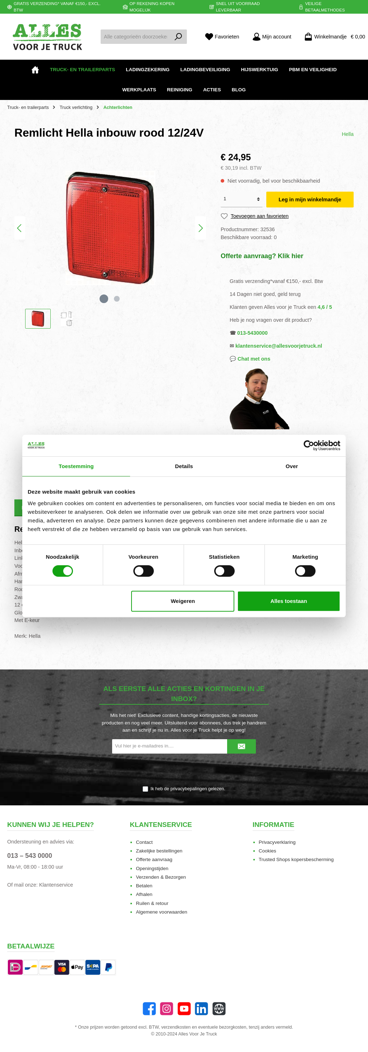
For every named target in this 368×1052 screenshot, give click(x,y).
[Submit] (241, 746)
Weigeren (183, 601)
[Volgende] (200, 228)
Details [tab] (184, 466)
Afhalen (144, 894)
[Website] (219, 1009)
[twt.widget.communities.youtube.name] (184, 1009)
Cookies (267, 851)
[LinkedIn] (201, 1009)
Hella (348, 134)
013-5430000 (252, 333)
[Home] (35, 70)
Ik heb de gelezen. (188, 788)
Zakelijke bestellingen (159, 851)
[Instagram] (166, 1009)
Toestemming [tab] (76, 466)
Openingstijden (152, 868)
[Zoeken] (178, 36)
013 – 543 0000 (29, 855)
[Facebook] (149, 1009)
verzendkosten (176, 1027)
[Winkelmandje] (332, 36)
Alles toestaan (289, 601)
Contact (144, 842)
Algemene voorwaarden (161, 912)
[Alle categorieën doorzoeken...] (135, 36)
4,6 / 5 (325, 307)
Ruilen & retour (152, 903)
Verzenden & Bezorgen (161, 877)
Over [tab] (292, 466)
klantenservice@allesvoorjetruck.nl (278, 346)
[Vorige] (19, 228)
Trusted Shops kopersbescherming (296, 859)
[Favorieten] (222, 36)
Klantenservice (56, 885)
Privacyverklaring (277, 842)
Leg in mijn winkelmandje (310, 199)
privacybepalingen (188, 788)
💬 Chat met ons (250, 359)
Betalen (144, 885)
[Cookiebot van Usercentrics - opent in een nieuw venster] (308, 445)
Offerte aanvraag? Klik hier (262, 256)
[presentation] (184, 770)
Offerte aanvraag (154, 859)
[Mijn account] (272, 36)
